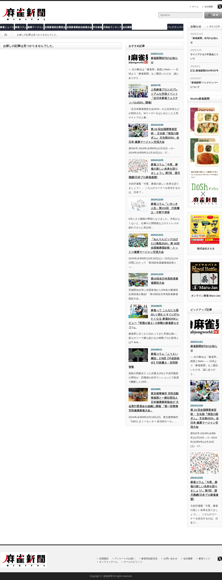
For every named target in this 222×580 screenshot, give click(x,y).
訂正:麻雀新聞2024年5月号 (204, 70)
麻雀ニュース (7, 27)
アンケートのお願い (124, 558)
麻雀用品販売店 (149, 558)
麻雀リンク (204, 558)
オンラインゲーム (108, 561)
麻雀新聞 (108, 576)
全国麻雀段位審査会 (55, 27)
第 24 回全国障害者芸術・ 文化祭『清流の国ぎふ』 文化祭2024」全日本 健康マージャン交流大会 (154, 135)
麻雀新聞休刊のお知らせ (164, 60)
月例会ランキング (112, 27)
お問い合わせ (170, 558)
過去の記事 (214, 26)
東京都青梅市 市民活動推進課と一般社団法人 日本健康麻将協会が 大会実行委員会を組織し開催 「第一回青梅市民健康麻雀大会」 (154, 402)
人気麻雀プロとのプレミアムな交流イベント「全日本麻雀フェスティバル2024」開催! (153, 96)
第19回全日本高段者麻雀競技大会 (164, 280)
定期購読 (103, 558)
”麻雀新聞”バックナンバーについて (204, 84)
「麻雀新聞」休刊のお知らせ (204, 40)
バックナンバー (175, 27)
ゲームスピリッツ (133, 561)
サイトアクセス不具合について (204, 56)
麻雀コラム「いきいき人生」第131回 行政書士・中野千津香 (165, 208)
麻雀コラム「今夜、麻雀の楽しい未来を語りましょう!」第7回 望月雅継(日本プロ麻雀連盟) (154, 171)
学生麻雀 (97, 27)
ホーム (195, 6)
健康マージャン (35, 27)
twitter (220, 6)
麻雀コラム (20, 27)
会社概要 (208, 6)
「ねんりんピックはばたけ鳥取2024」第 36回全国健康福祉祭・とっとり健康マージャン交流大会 (154, 246)
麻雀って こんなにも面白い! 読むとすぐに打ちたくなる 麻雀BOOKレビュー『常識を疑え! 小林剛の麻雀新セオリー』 (154, 319)
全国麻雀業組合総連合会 (79, 27)
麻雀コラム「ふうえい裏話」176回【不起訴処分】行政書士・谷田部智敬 (154, 360)
